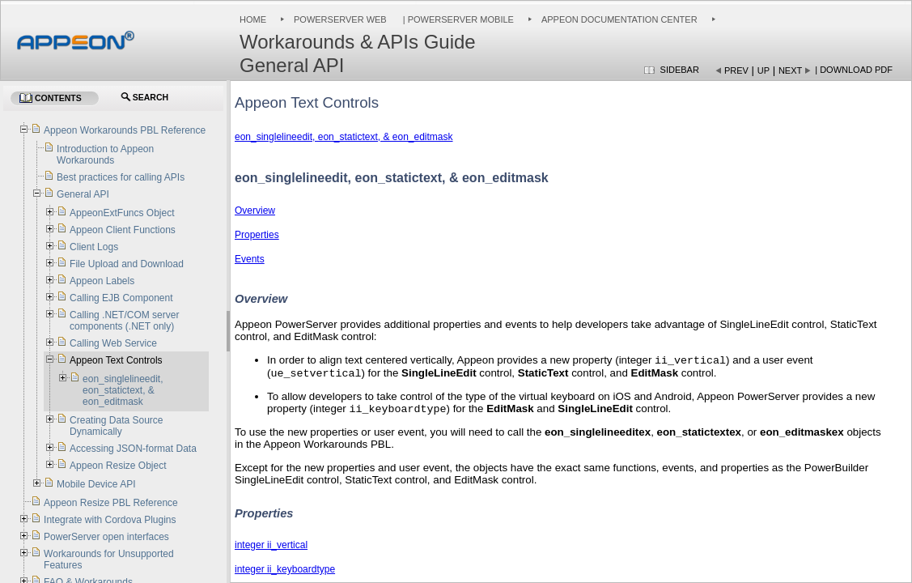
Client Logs (94, 247)
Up (763, 70)
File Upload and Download (127, 264)
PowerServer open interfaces (106, 537)
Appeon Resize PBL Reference (111, 503)
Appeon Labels (102, 281)
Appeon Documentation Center (619, 19)
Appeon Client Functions (123, 230)
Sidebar (679, 69)
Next (790, 70)
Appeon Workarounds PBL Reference (125, 130)
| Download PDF (854, 69)
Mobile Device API (96, 484)
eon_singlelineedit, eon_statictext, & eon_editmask (344, 137)
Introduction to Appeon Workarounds (105, 154)
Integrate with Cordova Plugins (110, 520)
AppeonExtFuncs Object (122, 213)
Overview (255, 210)
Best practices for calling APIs (121, 177)
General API (83, 194)
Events (250, 259)
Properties (257, 234)
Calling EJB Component (121, 298)
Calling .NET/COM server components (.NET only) (124, 320)
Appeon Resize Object (118, 465)
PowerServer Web (340, 19)
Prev (736, 70)
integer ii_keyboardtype (285, 574)
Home (253, 19)
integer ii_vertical (271, 549)
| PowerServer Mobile (457, 19)
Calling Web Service (113, 343)
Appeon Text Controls (116, 360)
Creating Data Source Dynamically (116, 426)
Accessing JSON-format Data (133, 448)
